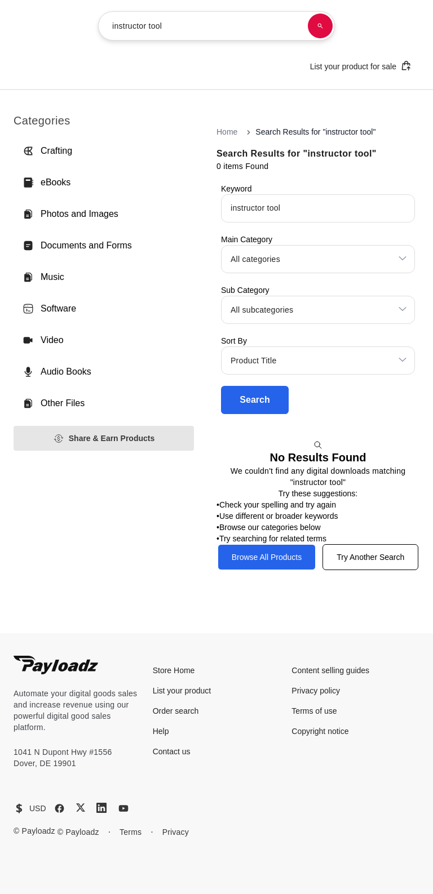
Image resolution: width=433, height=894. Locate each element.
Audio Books (57, 371)
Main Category (246, 239)
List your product (182, 690)
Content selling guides (330, 670)
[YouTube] (123, 808)
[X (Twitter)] (80, 807)
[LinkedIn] (101, 808)
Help (161, 731)
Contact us (172, 751)
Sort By (234, 340)
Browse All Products (267, 557)
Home (226, 131)
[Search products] (320, 26)
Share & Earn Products (104, 438)
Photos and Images (70, 214)
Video (43, 340)
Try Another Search (370, 557)
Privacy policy (315, 690)
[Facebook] (59, 808)
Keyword (236, 188)
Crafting (47, 151)
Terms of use (314, 710)
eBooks (46, 182)
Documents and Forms (77, 245)
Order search (176, 710)
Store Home (174, 670)
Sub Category (245, 290)
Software (49, 308)
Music (43, 277)
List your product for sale (361, 65)
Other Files (54, 403)
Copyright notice (319, 731)
